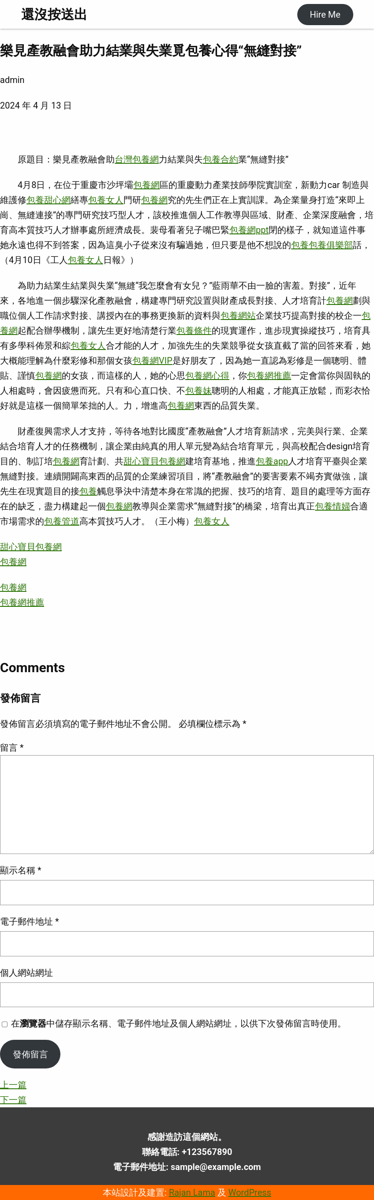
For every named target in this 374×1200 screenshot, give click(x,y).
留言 (12, 747)
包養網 (146, 185)
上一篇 (13, 1085)
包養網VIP (152, 360)
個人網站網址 (26, 972)
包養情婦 (332, 506)
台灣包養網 (137, 159)
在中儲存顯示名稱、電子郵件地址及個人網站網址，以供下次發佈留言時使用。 (178, 1023)
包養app (272, 461)
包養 (300, 245)
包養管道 (61, 521)
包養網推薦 (269, 375)
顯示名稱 (20, 870)
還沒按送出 (54, 14)
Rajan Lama (192, 1192)
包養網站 (238, 315)
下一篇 (13, 1100)
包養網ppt (249, 230)
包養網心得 (207, 375)
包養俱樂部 (331, 245)
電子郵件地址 (29, 921)
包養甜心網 (48, 200)
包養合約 (220, 159)
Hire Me (325, 14)
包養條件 (194, 330)
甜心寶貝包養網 (154, 461)
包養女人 (105, 200)
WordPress (249, 1192)
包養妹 (198, 390)
